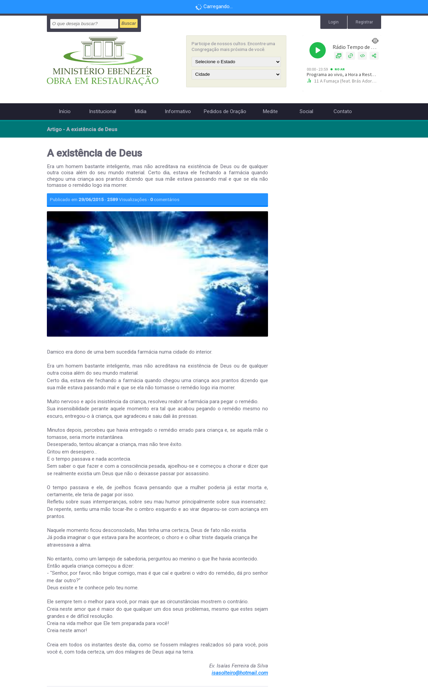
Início (65, 111)
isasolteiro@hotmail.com (240, 673)
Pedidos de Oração (224, 111)
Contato (343, 111)
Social (306, 111)
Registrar (364, 22)
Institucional (102, 111)
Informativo (178, 111)
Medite (270, 111)
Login (333, 22)
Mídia (140, 111)
